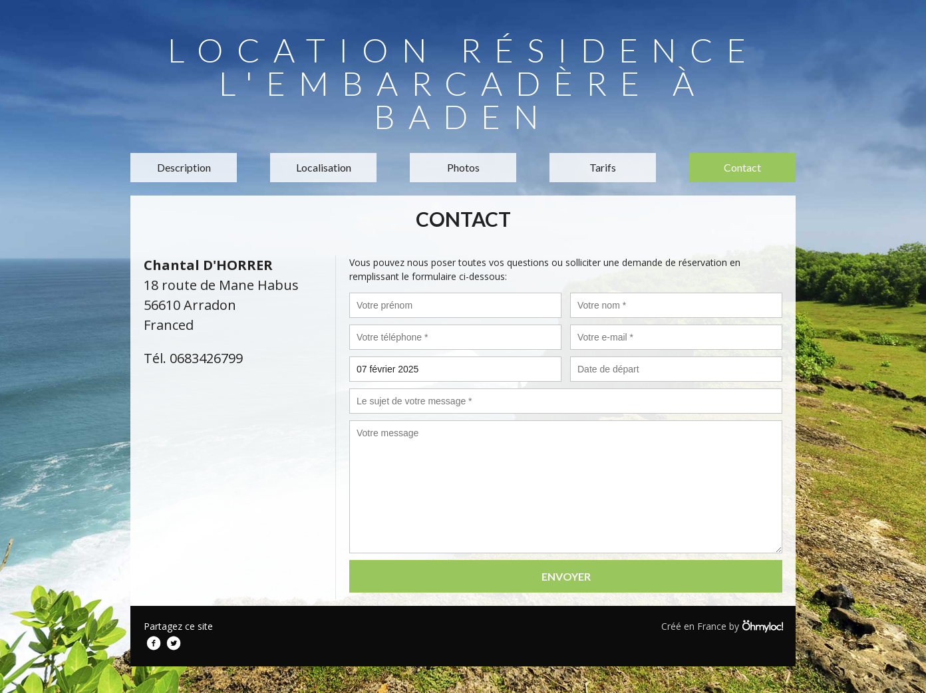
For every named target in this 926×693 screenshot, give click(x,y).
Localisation (323, 167)
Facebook (154, 643)
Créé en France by (721, 625)
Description (184, 167)
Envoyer (566, 576)
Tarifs (602, 167)
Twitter (174, 643)
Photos (463, 167)
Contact (742, 167)
